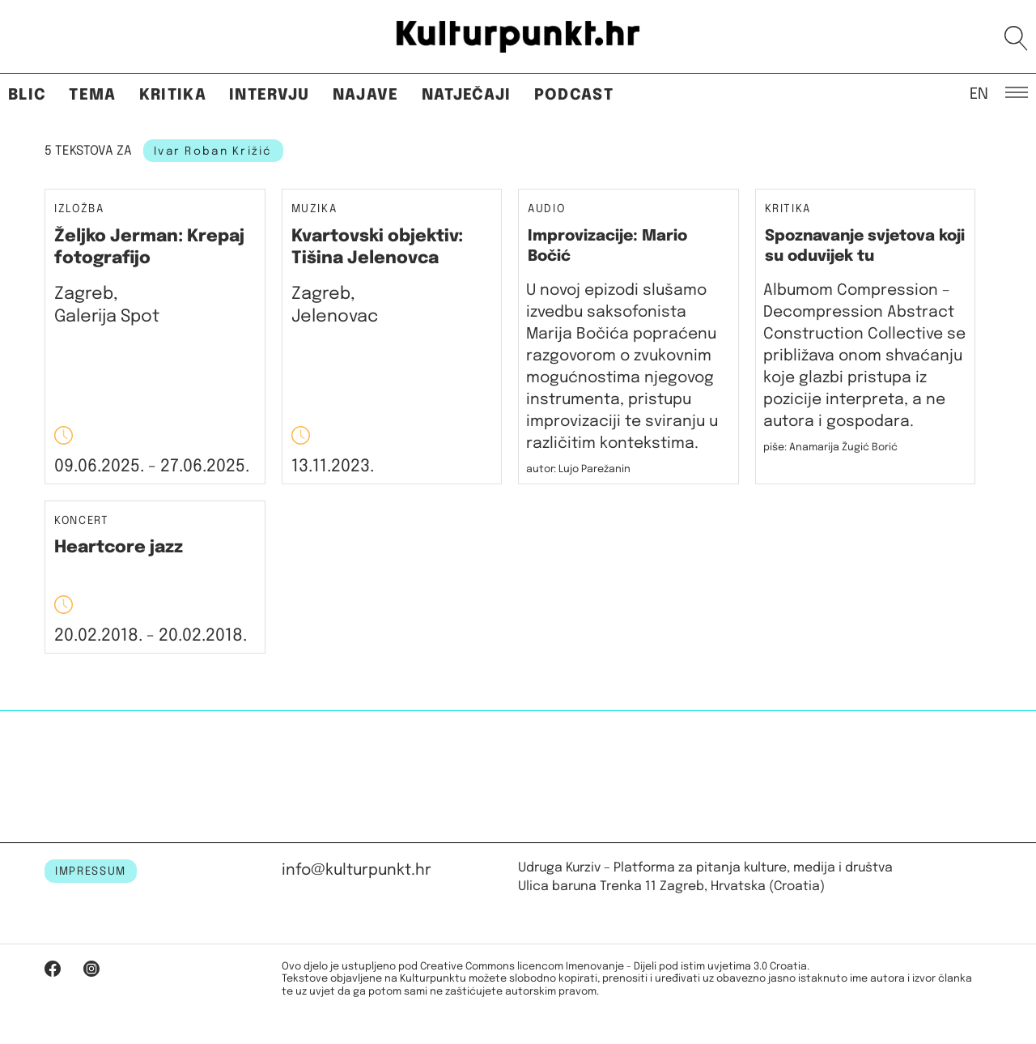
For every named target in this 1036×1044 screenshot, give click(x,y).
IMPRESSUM (90, 871)
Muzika (314, 209)
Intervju (269, 95)
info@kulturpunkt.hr (356, 870)
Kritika (172, 95)
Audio (546, 209)
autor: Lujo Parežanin (578, 469)
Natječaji (467, 95)
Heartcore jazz (118, 547)
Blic (27, 95)
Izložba (79, 209)
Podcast (574, 95)
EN (979, 93)
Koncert (81, 521)
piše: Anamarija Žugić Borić (830, 447)
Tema (92, 95)
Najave (366, 95)
